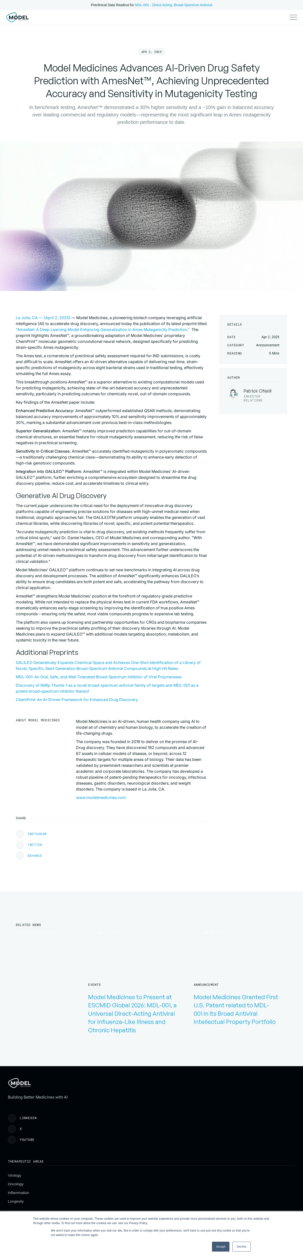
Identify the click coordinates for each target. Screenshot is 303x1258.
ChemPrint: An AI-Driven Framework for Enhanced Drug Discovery (137, 826)
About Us (215, 1173)
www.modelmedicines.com (101, 924)
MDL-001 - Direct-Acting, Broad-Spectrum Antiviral (173, 5)
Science (53, 21)
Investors (125, 21)
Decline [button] (241, 1246)
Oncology (119, 1182)
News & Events (219, 1191)
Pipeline (102, 21)
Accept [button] (220, 1246)
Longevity (119, 1199)
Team (211, 1182)
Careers (213, 1199)
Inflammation (122, 1191)
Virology (118, 1173)
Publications (78, 21)
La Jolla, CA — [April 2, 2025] (103, 326)
